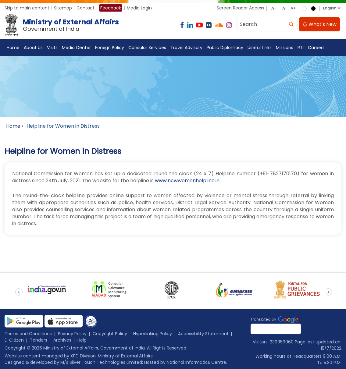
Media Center (76, 47)
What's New (319, 24)
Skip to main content (27, 8)
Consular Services (147, 47)
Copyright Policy (110, 334)
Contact (86, 8)
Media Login (139, 8)
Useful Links (260, 47)
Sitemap (63, 8)
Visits (52, 47)
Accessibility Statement (203, 334)
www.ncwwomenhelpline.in (187, 180)
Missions (284, 47)
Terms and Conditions (28, 334)
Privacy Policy (72, 334)
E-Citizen (14, 340)
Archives (62, 340)
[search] (291, 24)
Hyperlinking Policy (152, 334)
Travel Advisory (186, 47)
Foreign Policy (109, 47)
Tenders (38, 340)
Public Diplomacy (225, 47)
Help (82, 340)
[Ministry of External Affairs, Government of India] (63, 25)
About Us (33, 47)
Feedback (110, 8)
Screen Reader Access (240, 8)
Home (13, 47)
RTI (301, 47)
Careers (316, 47)
